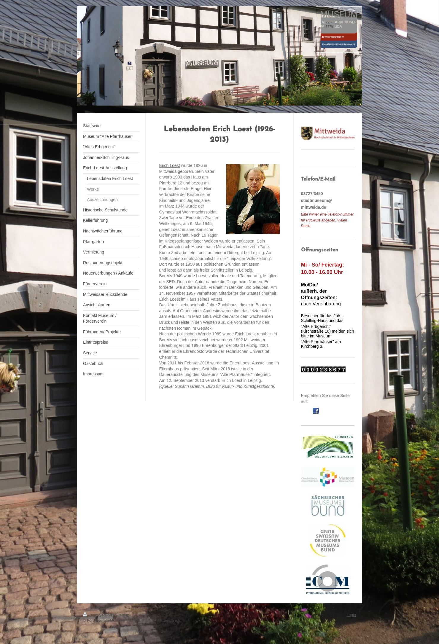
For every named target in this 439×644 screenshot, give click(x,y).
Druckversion (98, 615)
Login (351, 615)
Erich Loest (169, 165)
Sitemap (122, 615)
